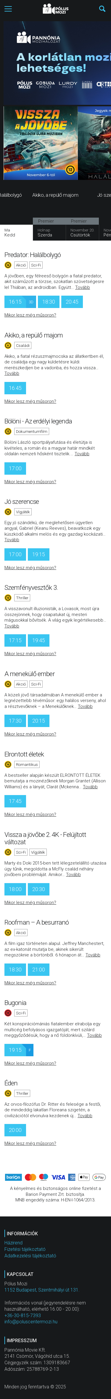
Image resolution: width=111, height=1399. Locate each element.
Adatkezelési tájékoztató (30, 1256)
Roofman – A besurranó (36, 922)
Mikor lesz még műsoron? (30, 315)
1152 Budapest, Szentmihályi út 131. (42, 1290)
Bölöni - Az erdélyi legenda (38, 421)
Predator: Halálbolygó (32, 255)
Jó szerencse (21, 501)
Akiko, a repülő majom (33, 335)
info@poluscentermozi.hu (30, 1322)
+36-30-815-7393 (22, 1315)
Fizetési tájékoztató (25, 1249)
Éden (10, 1083)
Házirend (13, 1243)
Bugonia (15, 1002)
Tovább (82, 287)
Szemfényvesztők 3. (31, 587)
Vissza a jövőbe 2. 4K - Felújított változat (45, 838)
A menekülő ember (29, 674)
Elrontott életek (24, 754)
